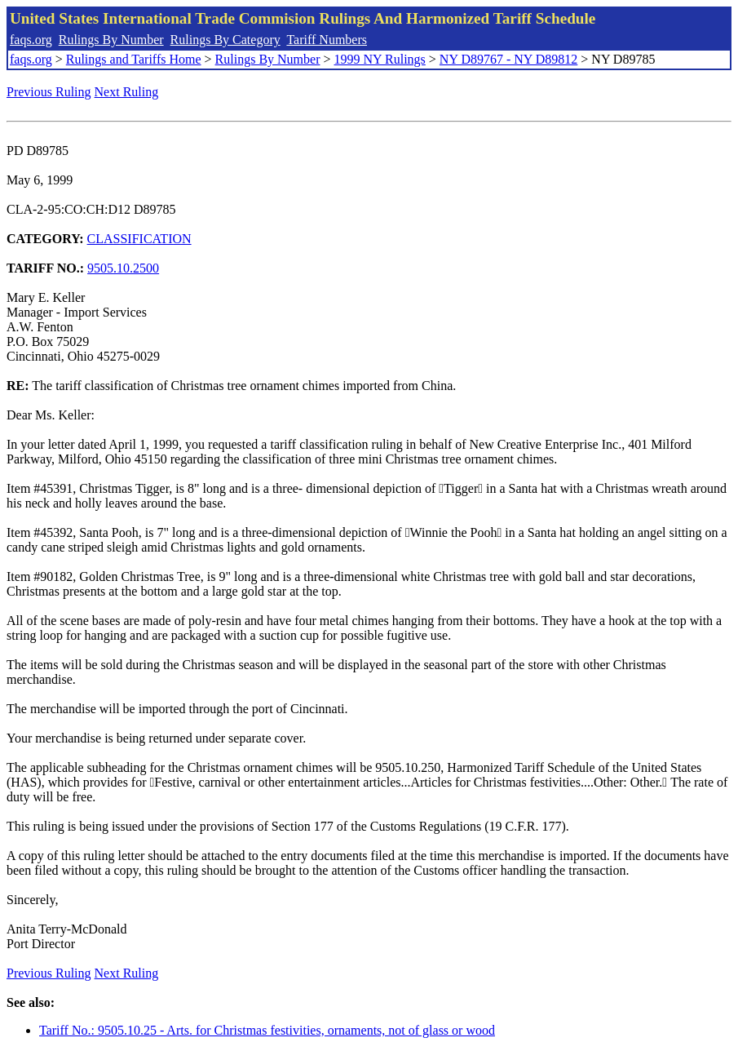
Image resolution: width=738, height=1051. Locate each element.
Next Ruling (127, 92)
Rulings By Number (111, 40)
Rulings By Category (225, 40)
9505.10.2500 (123, 268)
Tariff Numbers (326, 40)
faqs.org (31, 40)
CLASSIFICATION (139, 239)
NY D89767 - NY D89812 (508, 59)
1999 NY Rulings (380, 59)
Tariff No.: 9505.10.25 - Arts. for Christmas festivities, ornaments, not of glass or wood (267, 1030)
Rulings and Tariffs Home (133, 59)
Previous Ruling (49, 92)
